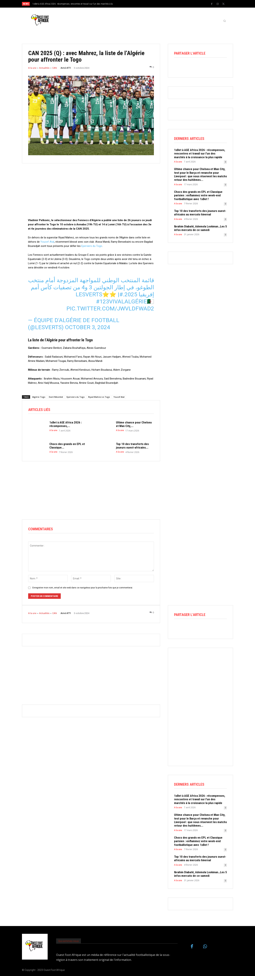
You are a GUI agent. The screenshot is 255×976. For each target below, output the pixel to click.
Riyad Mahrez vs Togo (99, 397)
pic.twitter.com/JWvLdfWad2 (110, 308)
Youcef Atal (47, 241)
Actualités (44, 68)
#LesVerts (99, 294)
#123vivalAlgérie (121, 301)
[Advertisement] (91, 193)
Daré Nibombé (56, 397)
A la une (32, 68)
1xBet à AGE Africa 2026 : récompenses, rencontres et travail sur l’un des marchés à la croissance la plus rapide (199, 153)
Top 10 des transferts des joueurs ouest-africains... (132, 445)
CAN (54, 68)
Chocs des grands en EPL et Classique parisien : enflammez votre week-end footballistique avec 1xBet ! (198, 195)
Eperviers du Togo (91, 246)
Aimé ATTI (66, 68)
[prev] (133, 4)
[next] (139, 4)
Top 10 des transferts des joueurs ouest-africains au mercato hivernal (200, 212)
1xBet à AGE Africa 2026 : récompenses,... (65, 424)
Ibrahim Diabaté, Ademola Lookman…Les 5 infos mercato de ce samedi (200, 228)
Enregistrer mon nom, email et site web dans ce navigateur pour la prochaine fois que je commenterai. (82, 587)
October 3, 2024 (87, 327)
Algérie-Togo (38, 397)
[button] (225, 21)
